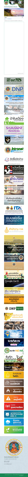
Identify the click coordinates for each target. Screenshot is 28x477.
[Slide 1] (9, 15)
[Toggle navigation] (22, 17)
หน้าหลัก (5, 18)
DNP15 (6, 17)
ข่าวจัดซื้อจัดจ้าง (9, 18)
